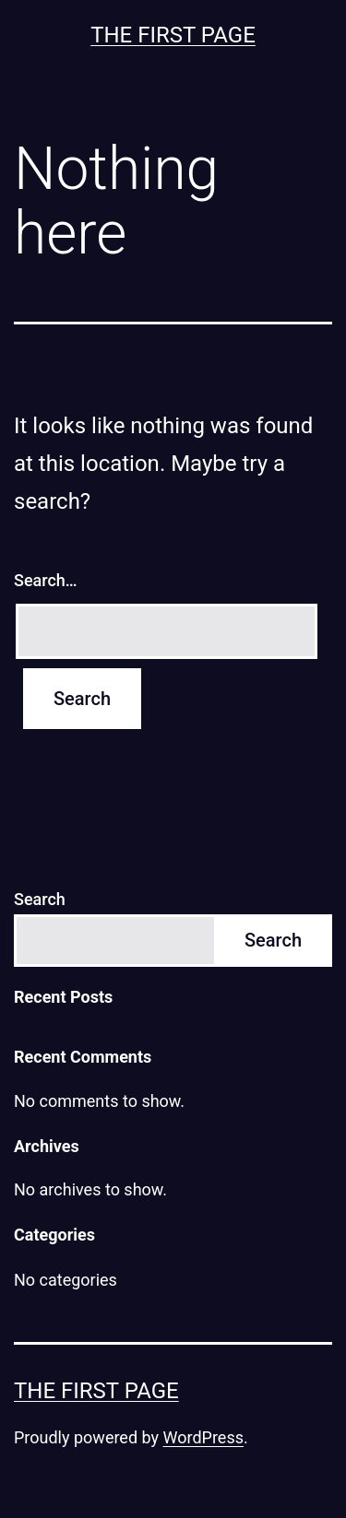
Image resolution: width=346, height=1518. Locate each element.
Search (40, 899)
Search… (46, 580)
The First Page (173, 35)
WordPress (203, 1437)
